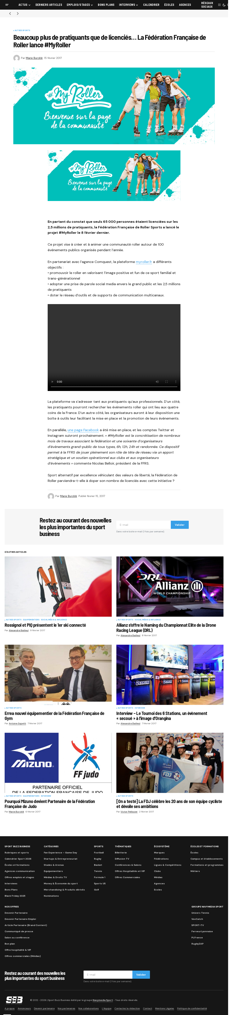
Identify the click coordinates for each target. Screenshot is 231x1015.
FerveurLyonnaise (202, 931)
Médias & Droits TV (55, 877)
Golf (96, 889)
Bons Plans (11, 889)
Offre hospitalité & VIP (18, 949)
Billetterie (121, 852)
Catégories (51, 846)
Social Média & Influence (54, 620)
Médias (158, 877)
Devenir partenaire (44, 1008)
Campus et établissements (206, 858)
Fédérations (161, 858)
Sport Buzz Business (17, 846)
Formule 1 (99, 877)
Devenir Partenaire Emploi (20, 919)
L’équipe (106, 1008)
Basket (98, 865)
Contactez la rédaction (127, 1008)
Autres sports (22, 31)
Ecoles (158, 889)
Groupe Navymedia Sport (207, 906)
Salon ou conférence (17, 937)
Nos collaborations (88, 1008)
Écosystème (161, 846)
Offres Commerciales (127, 877)
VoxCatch (197, 919)
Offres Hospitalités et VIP (130, 871)
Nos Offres (12, 906)
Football (99, 852)
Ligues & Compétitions (167, 865)
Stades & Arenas (54, 865)
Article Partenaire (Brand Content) (26, 925)
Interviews (11, 883)
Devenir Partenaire (16, 912)
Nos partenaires (66, 1008)
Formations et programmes (206, 865)
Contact (147, 1008)
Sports (98, 846)
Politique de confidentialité (192, 1008)
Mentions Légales (164, 1008)
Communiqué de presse (19, 931)
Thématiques (123, 846)
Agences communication (20, 871)
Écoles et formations (17, 865)
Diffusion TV (122, 858)
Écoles (194, 852)
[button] (7, 5)
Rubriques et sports (17, 852)
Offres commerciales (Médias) (23, 956)
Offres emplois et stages (19, 877)
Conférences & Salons (128, 865)
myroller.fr (144, 261)
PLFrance (197, 937)
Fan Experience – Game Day (60, 852)
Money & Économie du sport (61, 883)
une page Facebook (83, 430)
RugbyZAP (197, 943)
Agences (159, 883)
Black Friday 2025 (15, 895)
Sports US (100, 883)
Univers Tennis (200, 912)
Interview (140, 708)
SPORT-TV (197, 925)
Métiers (195, 871)
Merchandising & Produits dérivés (64, 889)
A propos (10, 1008)
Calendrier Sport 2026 (18, 858)
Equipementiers (31, 620)
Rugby (97, 858)
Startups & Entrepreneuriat (60, 858)
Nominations (51, 895)
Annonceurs (24, 1008)
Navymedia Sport (103, 1000)
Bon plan (10, 943)
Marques (159, 852)
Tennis (98, 871)
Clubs (157, 871)
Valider (179, 525)
